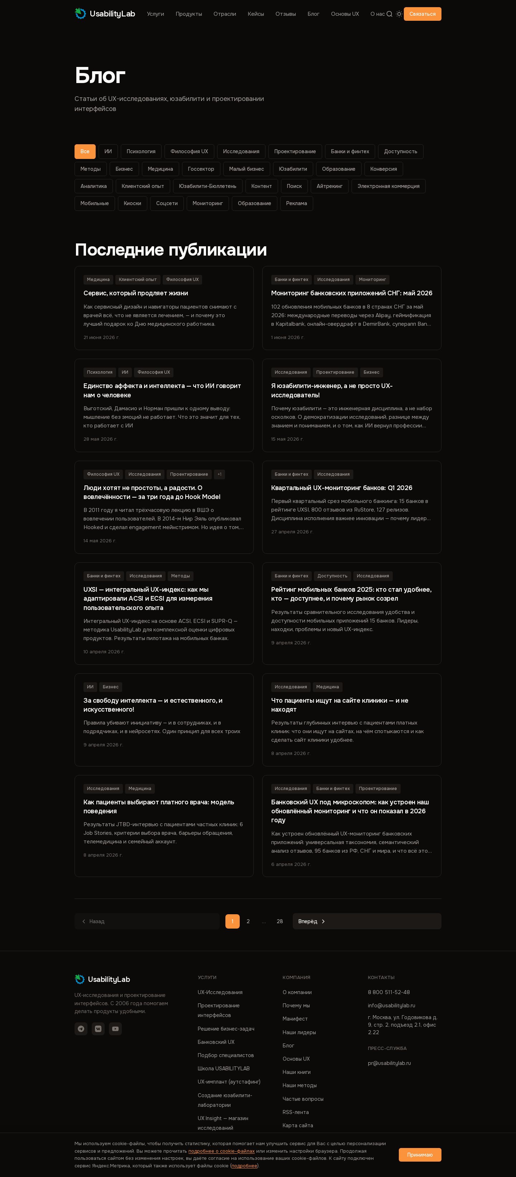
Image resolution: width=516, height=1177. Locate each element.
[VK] (98, 1028)
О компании (297, 991)
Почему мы (296, 1005)
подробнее (244, 1166)
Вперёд (312, 921)
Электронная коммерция (389, 186)
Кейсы (256, 14)
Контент (262, 186)
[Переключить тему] (399, 14)
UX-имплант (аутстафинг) (229, 1081)
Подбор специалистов (226, 1054)
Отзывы (286, 14)
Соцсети (167, 203)
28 (280, 920)
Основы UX (345, 14)
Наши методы (300, 1084)
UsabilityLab (105, 13)
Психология (141, 151)
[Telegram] (81, 1028)
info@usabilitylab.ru (391, 1005)
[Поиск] (390, 14)
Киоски (132, 203)
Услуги (155, 14)
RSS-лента (296, 1111)
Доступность (400, 151)
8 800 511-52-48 (389, 991)
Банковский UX (216, 1041)
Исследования (241, 151)
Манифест (295, 1018)
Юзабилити (293, 169)
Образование (338, 169)
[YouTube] (115, 1028)
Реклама (296, 203)
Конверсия (384, 169)
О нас (378, 14)
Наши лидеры (299, 1031)
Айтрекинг (330, 186)
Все (85, 151)
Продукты (189, 14)
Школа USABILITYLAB (224, 1068)
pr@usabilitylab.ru (389, 1062)
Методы (91, 169)
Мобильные (95, 203)
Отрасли (225, 14)
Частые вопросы (303, 1098)
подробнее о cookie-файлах (221, 1151)
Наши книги (297, 1071)
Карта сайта (298, 1125)
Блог (313, 14)
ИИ (108, 151)
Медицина (160, 169)
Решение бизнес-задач (226, 1028)
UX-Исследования (220, 991)
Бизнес (124, 169)
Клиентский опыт (143, 186)
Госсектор (201, 169)
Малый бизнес (246, 169)
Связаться (423, 14)
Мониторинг (208, 203)
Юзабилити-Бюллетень (207, 186)
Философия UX (189, 151)
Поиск (294, 186)
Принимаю (420, 1155)
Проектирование (295, 151)
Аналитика (94, 186)
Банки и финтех (350, 151)
